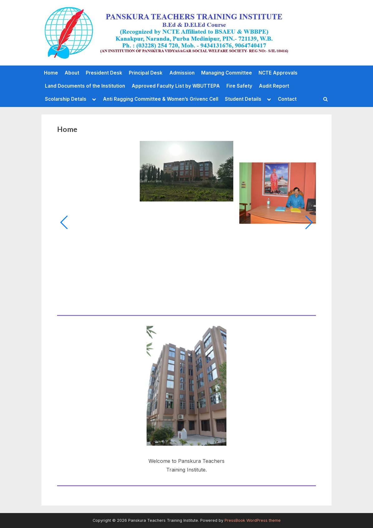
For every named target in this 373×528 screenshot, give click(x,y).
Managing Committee (226, 73)
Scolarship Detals (65, 99)
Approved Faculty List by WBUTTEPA (176, 86)
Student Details (243, 99)
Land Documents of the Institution (85, 86)
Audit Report (274, 86)
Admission (182, 73)
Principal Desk (145, 73)
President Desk (104, 73)
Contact (287, 99)
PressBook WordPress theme (253, 520)
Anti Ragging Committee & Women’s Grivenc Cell (160, 99)
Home (51, 73)
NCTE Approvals (278, 73)
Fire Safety (239, 86)
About (72, 73)
